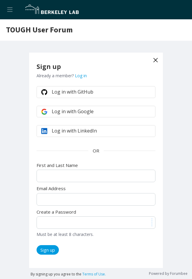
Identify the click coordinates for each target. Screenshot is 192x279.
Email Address (51, 188)
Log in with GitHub (72, 92)
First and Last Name (57, 165)
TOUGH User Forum (39, 30)
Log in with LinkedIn (74, 130)
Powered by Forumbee (168, 274)
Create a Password (56, 212)
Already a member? (62, 75)
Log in (81, 75)
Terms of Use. (94, 274)
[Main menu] (9, 9)
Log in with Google (73, 111)
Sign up (47, 250)
